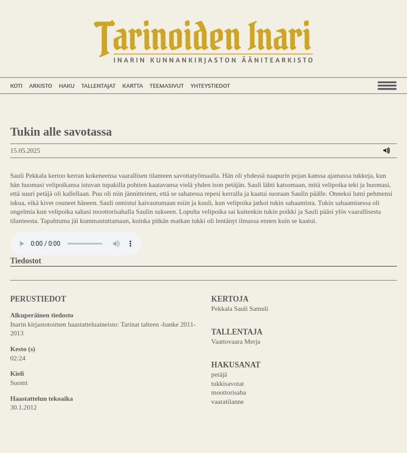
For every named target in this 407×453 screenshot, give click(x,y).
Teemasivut (167, 85)
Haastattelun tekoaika (41, 398)
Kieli (17, 373)
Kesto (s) (22, 348)
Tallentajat (98, 85)
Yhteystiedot (210, 85)
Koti (16, 85)
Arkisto (40, 85)
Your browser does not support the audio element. (76, 243)
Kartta (132, 85)
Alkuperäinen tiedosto (41, 315)
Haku (67, 85)
